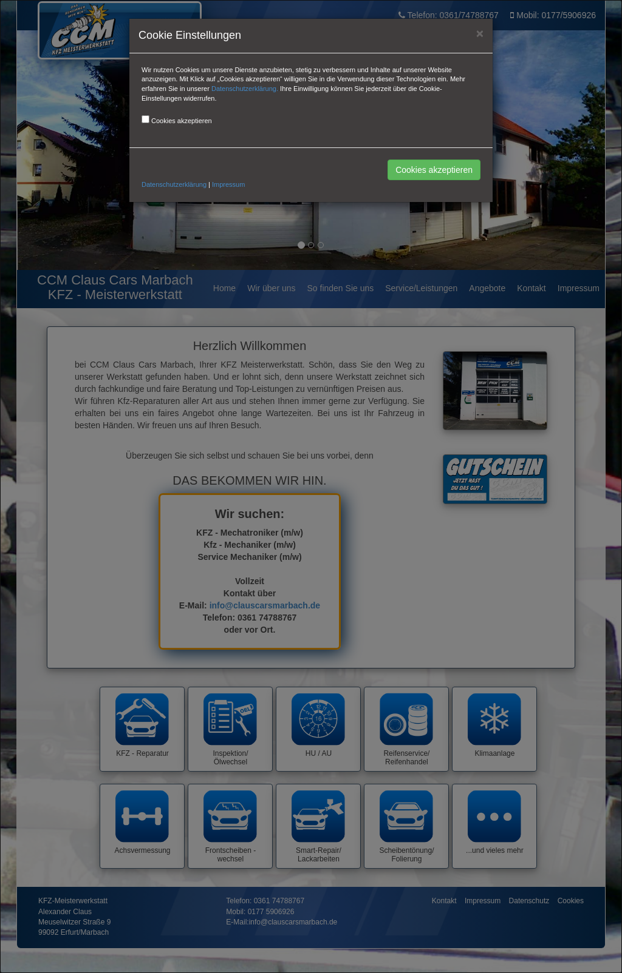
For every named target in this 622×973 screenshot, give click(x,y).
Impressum (228, 184)
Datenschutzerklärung (174, 184)
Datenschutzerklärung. (244, 88)
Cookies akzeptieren (434, 170)
